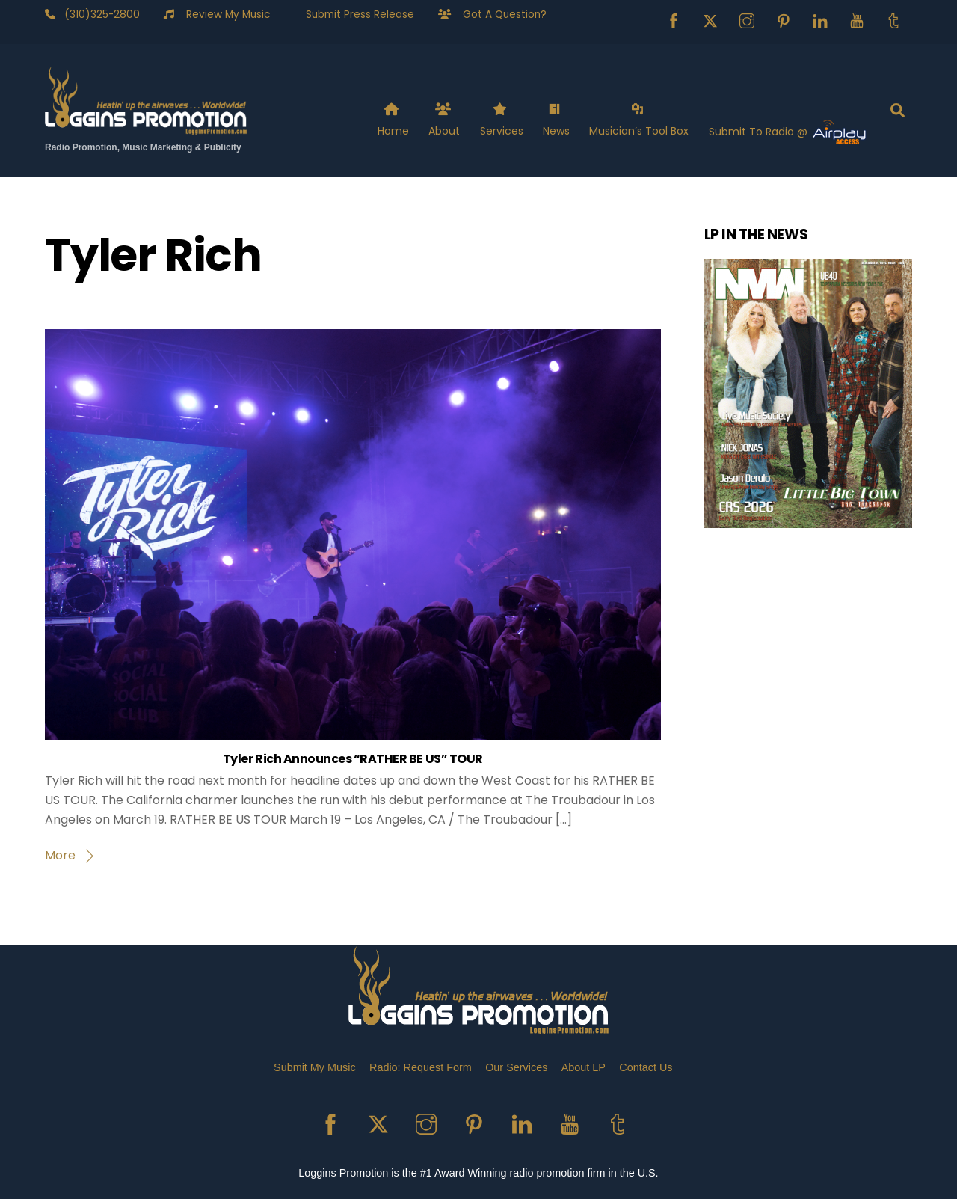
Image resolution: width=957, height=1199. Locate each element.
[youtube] (857, 20)
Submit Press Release (354, 14)
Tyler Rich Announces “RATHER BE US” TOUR (353, 758)
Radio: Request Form (420, 1067)
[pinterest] (783, 20)
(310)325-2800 (97, 14)
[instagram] (747, 20)
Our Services (516, 1067)
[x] (710, 20)
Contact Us (645, 1067)
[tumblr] (893, 20)
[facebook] (674, 20)
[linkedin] (820, 20)
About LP (583, 1067)
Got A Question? (499, 14)
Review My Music (222, 14)
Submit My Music (315, 1067)
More (60, 855)
